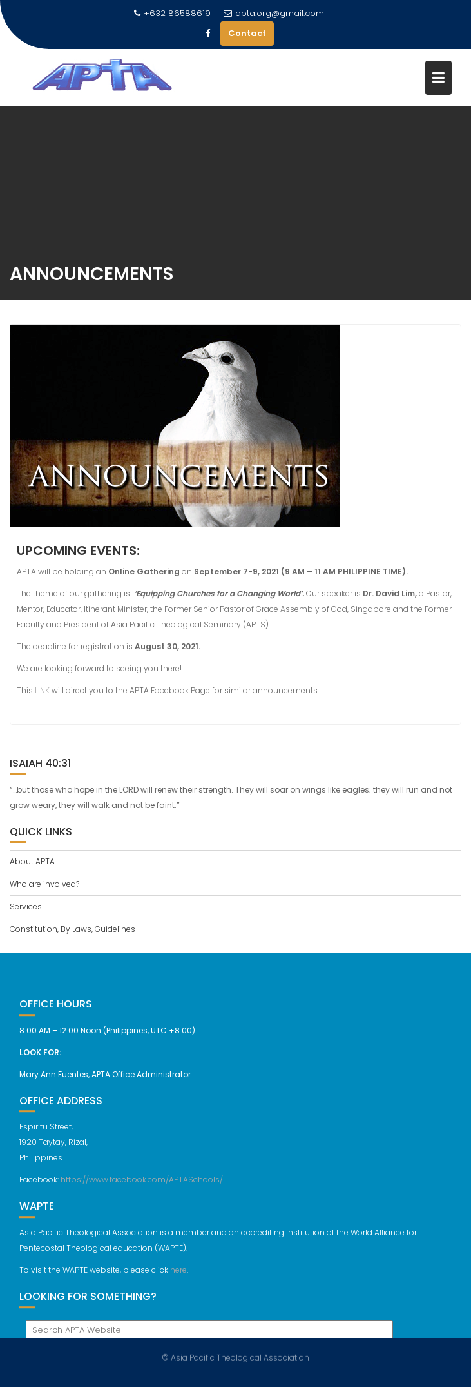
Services (26, 906)
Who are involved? (44, 883)
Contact (247, 33)
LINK (42, 692)
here (178, 1275)
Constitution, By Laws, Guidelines (72, 929)
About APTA (32, 861)
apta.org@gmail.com (274, 13)
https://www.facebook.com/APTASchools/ (142, 1184)
